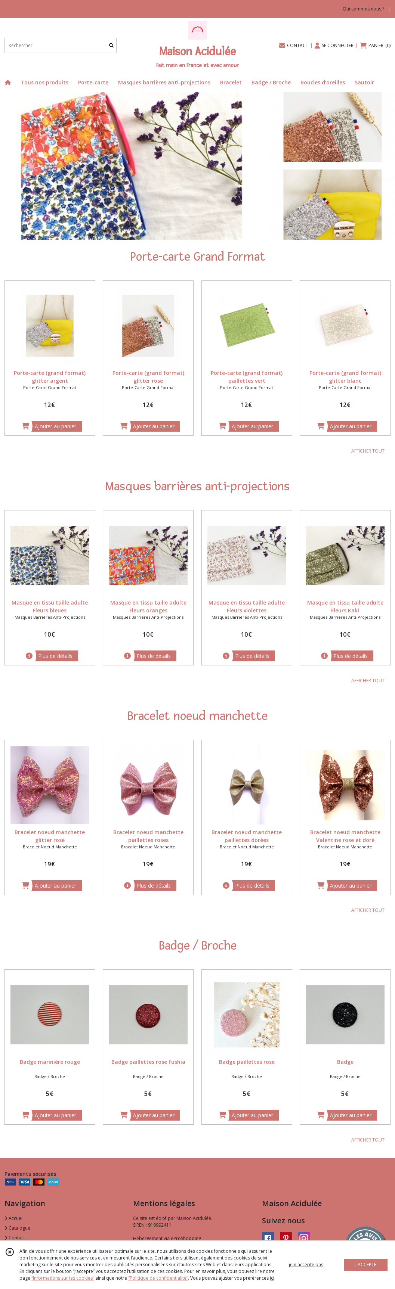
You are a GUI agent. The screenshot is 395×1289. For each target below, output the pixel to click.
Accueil (14, 1218)
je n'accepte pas (306, 1264)
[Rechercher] (111, 45)
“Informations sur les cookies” (62, 1278)
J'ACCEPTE (365, 1264)
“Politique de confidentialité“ (158, 1278)
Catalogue (17, 1228)
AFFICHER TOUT (368, 451)
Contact (14, 1237)
